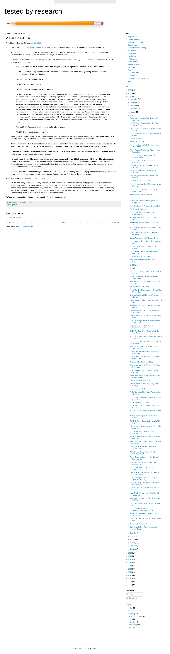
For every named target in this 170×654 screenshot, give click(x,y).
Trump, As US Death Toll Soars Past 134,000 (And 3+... (143, 448)
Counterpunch (133, 45)
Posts (130, 594)
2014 (130, 569)
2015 (130, 566)
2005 (130, 585)
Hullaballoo (132, 56)
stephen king (132, 625)
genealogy (131, 614)
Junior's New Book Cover (139, 389)
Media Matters (133, 62)
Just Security (132, 59)
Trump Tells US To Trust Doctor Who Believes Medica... (143, 156)
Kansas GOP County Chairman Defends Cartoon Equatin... (144, 473)
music (130, 619)
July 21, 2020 (39, 178)
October (133, 106)
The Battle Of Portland (138, 209)
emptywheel (132, 50)
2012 (130, 575)
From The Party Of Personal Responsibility (145, 206)
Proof (130, 70)
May (132, 536)
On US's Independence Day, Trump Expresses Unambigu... (142, 478)
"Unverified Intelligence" (138, 524)
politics (14, 205)
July (131, 115)
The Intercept (132, 76)
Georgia (133, 268)
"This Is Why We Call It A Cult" (141, 381)
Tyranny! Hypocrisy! (137, 138)
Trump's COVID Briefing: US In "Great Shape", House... (143, 190)
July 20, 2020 (35, 43)
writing (130, 627)
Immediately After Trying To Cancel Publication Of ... (142, 432)
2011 (130, 578)
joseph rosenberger (135, 616)
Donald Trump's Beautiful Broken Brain (144, 238)
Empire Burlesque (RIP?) (137, 48)
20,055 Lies (134, 265)
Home (64, 223)
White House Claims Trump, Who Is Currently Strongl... (143, 453)
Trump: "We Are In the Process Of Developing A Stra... (142, 213)
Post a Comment (15, 218)
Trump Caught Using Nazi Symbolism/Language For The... (142, 509)
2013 (130, 572)
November (134, 102)
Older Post (116, 223)
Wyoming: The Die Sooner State (141, 362)
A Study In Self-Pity (137, 142)
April (132, 539)
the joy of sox (132, 37)
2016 (130, 562)
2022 (130, 90)
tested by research (33, 11)
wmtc (130, 81)
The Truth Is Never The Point (140, 181)
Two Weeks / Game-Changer (140, 257)
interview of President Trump (35, 47)
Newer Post (11, 223)
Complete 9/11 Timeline (136, 42)
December (134, 99)
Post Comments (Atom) (24, 226)
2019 (130, 553)
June (132, 533)
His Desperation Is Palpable (140, 402)
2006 (130, 582)
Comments (132, 598)
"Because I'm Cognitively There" (141, 194)
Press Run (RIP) (134, 64)
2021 (130, 93)
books (130, 608)
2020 (130, 96)
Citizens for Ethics (134, 39)
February (133, 546)
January (133, 549)
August (133, 112)
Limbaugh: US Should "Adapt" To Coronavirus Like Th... (142, 327)
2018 (130, 556)
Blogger (94, 648)
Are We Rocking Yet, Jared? (140, 287)
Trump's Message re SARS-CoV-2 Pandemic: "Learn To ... (142, 468)
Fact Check (132, 53)
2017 (130, 559)
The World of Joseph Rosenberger (140, 78)
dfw (129, 611)
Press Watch (132, 67)
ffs (130, 197)
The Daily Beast (133, 73)
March (132, 543)
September (134, 109)
